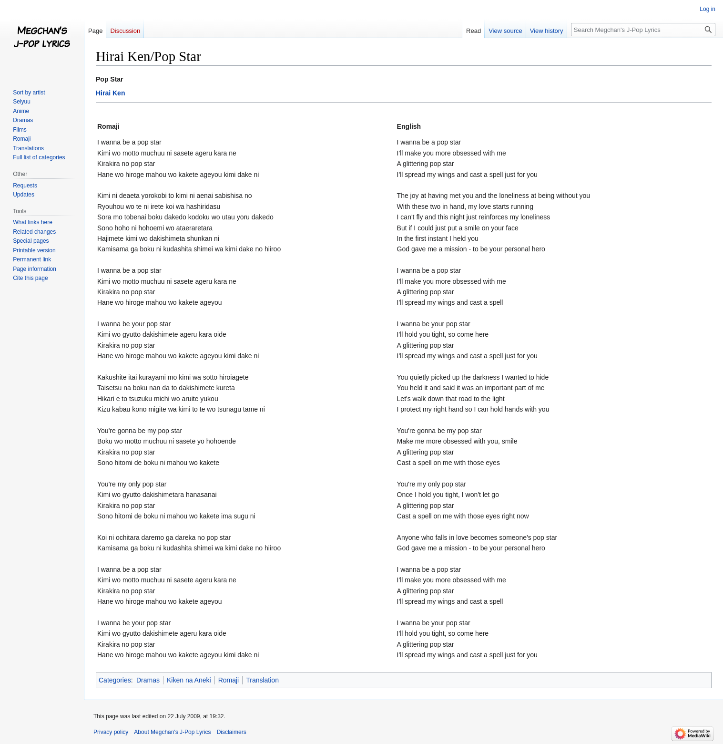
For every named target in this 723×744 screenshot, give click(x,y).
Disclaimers (231, 732)
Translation (262, 680)
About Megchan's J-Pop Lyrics (172, 732)
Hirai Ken (110, 93)
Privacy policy (110, 732)
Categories (115, 680)
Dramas (148, 680)
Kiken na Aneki (189, 680)
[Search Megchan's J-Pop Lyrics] (643, 29)
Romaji (228, 680)
